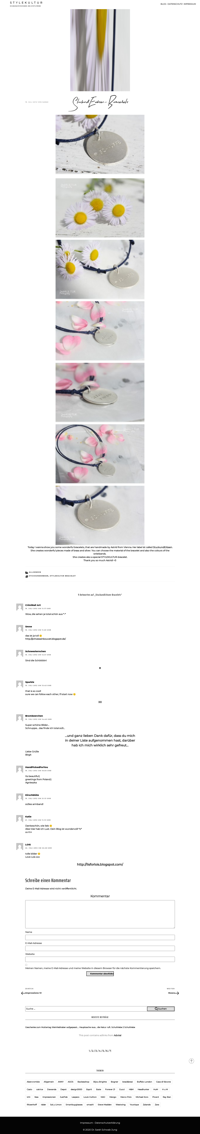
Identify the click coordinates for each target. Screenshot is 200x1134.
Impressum (190, 4)
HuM (155, 1089)
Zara (157, 1104)
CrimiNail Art (33, 605)
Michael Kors (142, 1097)
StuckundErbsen (162, 547)
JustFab (64, 1097)
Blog (163, 4)
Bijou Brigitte (100, 1082)
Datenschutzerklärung (107, 1123)
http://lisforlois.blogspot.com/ (100, 864)
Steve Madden (105, 1104)
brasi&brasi (127, 1082)
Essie (98, 1089)
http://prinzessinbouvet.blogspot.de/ (45, 639)
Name (28, 932)
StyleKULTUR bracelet (63, 576)
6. (107, 1051)
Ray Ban (167, 1097)
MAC (103, 1097)
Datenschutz (175, 4)
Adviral (117, 1035)
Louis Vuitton (90, 1097)
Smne (28, 626)
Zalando (147, 1104)
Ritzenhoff (32, 1104)
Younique (134, 1104)
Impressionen (49, 1097)
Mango (112, 1097)
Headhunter (143, 1089)
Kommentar (100, 896)
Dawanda (51, 1089)
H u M (165, 1089)
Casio (29, 1089)
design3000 (76, 1089)
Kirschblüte (32, 795)
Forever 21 (110, 1089)
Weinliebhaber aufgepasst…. (65, 1027)
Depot (63, 1089)
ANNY (61, 1082)
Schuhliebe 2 (117, 1027)
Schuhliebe (129, 1027)
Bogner (114, 1082)
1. (89, 1051)
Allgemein (35, 572)
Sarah (45, 102)
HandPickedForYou (36, 767)
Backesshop (83, 1082)
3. (96, 1051)
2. (93, 1051)
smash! (90, 1104)
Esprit (89, 1089)
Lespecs (75, 1097)
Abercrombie (33, 1082)
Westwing (121, 1104)
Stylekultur (27, 2)
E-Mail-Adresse (33, 943)
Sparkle (29, 682)
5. (103, 1051)
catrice (39, 1089)
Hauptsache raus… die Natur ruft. (95, 1027)
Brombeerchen (34, 716)
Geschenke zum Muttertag (38, 1027)
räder (43, 1104)
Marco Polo (126, 1097)
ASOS (70, 1082)
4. (100, 1051)
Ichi (28, 1097)
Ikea (36, 1097)
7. (110, 1051)
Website (30, 954)
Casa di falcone (163, 1082)
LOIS (28, 844)
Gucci (122, 1089)
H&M (131, 1089)
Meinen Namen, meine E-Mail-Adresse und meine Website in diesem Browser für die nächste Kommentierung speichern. (93, 968)
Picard (155, 1097)
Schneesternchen (35, 651)
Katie (28, 816)
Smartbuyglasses (74, 1104)
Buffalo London (144, 1082)
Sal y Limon (56, 1104)
